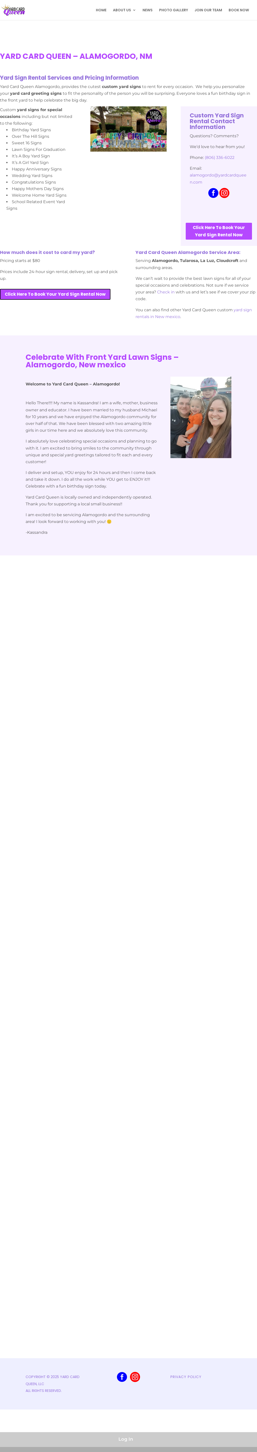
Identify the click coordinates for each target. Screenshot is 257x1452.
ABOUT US (122, 10)
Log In (125, 1439)
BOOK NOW (239, 10)
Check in (166, 292)
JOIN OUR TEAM (208, 10)
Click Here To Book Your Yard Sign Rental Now (219, 231)
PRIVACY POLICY (186, 1376)
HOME (101, 10)
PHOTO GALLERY (173, 10)
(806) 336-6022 (219, 157)
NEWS (148, 10)
